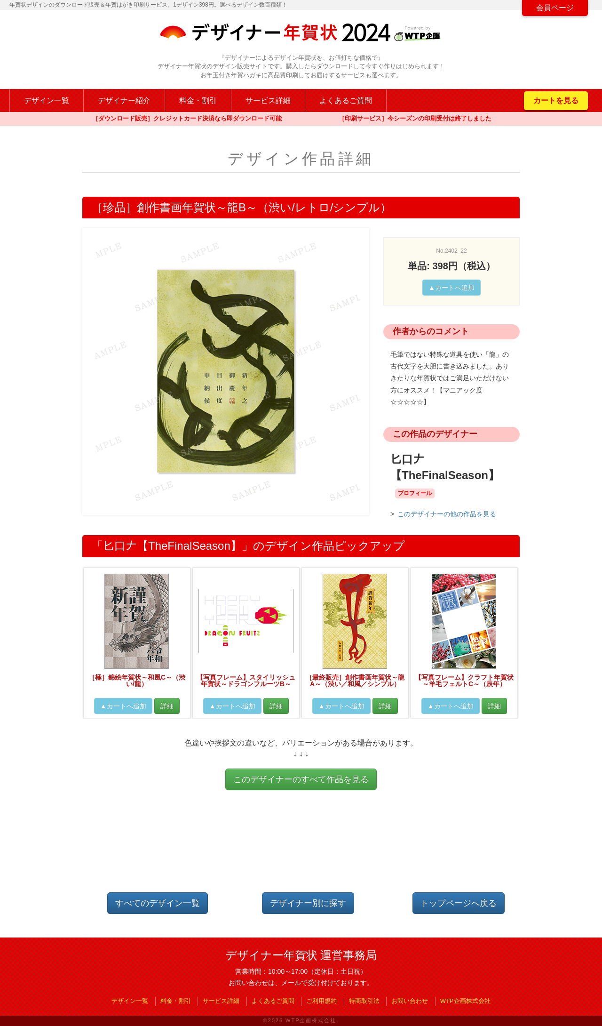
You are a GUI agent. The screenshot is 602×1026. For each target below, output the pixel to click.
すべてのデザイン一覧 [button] (157, 903)
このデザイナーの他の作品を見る (446, 514)
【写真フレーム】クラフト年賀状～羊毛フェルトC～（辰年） (464, 680)
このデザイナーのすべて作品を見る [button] (301, 779)
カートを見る (555, 100)
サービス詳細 (268, 100)
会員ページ (555, 8)
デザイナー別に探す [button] (308, 903)
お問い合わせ (409, 1000)
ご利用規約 (321, 1000)
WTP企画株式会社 (465, 1000)
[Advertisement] (301, 849)
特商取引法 (364, 1000)
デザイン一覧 (46, 100)
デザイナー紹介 (124, 100)
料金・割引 (198, 100)
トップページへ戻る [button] (458, 903)
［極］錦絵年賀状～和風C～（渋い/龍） (136, 680)
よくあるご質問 (345, 100)
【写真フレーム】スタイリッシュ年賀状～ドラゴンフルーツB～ (246, 680)
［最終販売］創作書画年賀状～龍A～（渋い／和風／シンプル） (355, 680)
